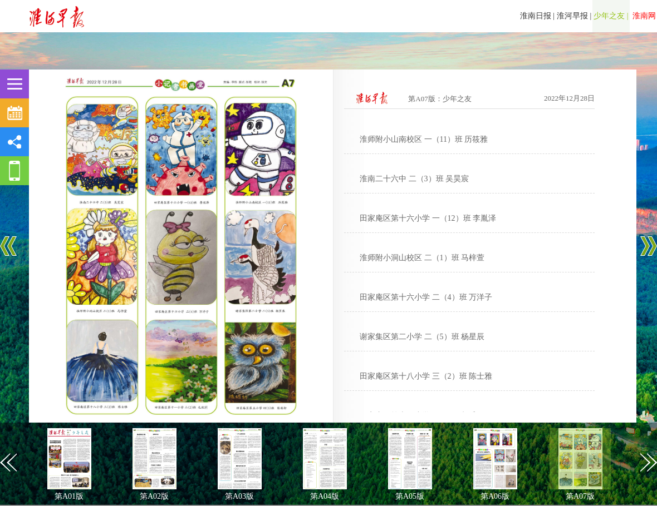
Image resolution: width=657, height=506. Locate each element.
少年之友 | (611, 16)
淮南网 (643, 16)
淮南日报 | (537, 16)
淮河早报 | (574, 16)
